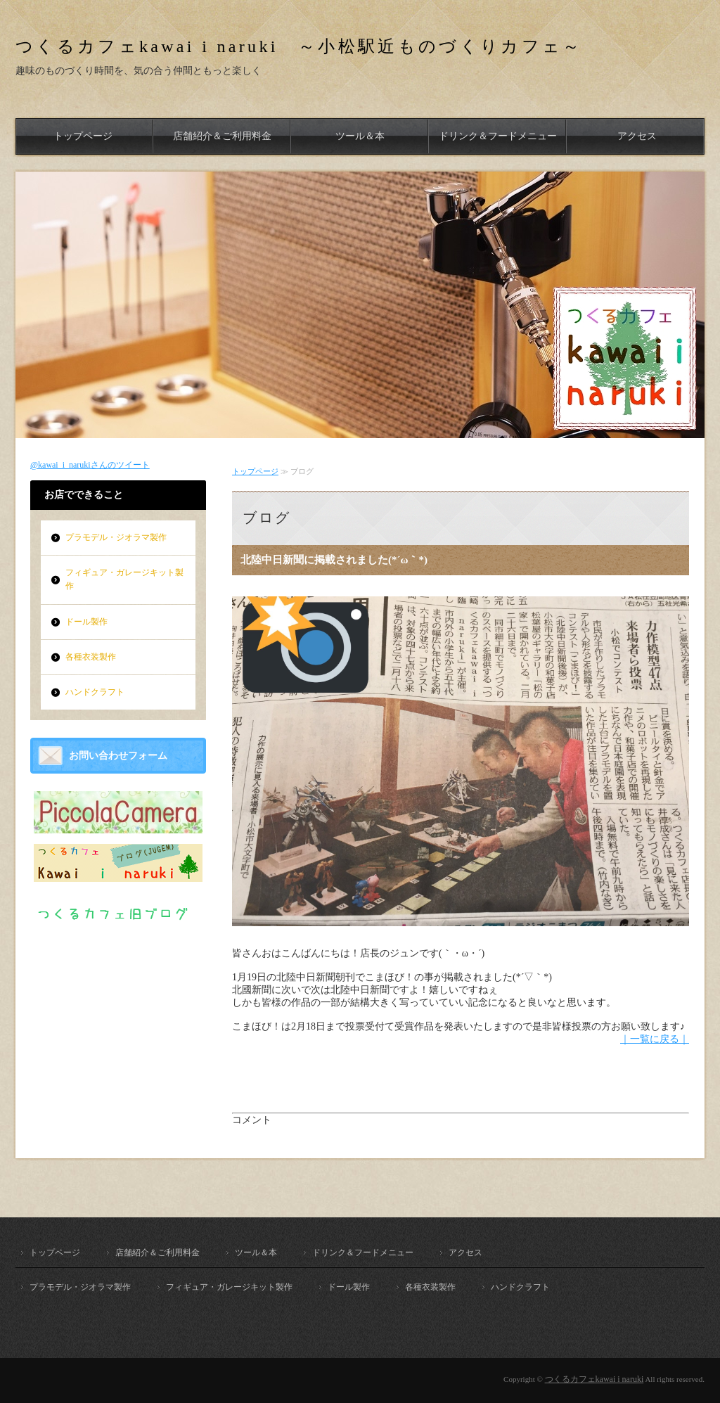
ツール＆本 (360, 136)
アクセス (637, 136)
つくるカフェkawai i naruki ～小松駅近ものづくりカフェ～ (299, 46)
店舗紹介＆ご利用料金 (222, 136)
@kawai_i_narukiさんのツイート (90, 465)
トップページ (82, 136)
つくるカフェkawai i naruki (594, 1379)
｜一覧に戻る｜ (654, 1039)
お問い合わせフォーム (118, 755)
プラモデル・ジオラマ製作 (116, 537)
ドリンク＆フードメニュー (498, 136)
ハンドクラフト (94, 692)
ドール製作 (86, 622)
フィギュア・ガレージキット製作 (124, 579)
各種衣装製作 (90, 657)
